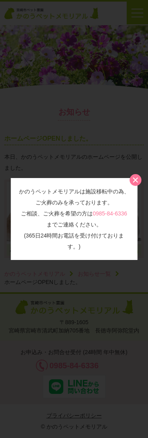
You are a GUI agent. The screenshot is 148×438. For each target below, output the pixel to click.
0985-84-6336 (110, 213)
